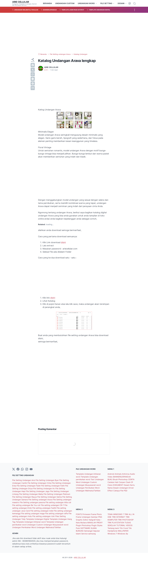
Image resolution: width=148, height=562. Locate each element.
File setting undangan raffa (56, 513)
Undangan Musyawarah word (55, 525)
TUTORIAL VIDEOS (124, 525)
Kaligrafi (92, 520)
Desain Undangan (121, 488)
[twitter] (33, 70)
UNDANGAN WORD (86, 3)
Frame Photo (96, 514)
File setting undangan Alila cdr (58, 502)
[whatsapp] (33, 74)
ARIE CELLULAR (20, 2)
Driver (131, 488)
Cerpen (122, 482)
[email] (33, 88)
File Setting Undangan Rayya (24, 497)
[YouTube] (31, 469)
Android (111, 474)
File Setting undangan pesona (32, 502)
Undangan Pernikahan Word (24, 527)
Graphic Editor (82, 520)
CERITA (131, 479)
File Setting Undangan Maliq (31, 494)
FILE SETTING (106, 3)
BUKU (110, 479)
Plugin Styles (96, 525)
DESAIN (121, 3)
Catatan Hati (113, 482)
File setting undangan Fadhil (44, 508)
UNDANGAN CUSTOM (64, 3)
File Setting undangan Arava (40, 499)
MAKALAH (92, 522)
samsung (92, 534)
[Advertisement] (74, 33)
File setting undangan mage (33, 513)
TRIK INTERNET (119, 517)
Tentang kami (114, 528)
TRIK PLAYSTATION (116, 522)
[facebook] (33, 65)
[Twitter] (13, 469)
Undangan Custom (35, 525)
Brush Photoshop (120, 479)
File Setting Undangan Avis (24, 480)
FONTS (79, 514)
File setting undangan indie (42, 511)
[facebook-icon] (18, 469)
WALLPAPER (123, 531)
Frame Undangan (83, 517)
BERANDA (47, 3)
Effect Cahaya (114, 491)
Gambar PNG (96, 517)
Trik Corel (124, 528)
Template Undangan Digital (38, 519)
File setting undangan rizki (43, 516)
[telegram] (33, 79)
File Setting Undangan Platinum (57, 494)
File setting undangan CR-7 (52, 505)
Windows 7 (112, 534)
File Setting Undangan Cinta (40, 483)
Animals (118, 474)
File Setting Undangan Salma (49, 497)
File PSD (123, 491)
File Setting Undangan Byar (47, 480)
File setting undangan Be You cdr (26, 505)
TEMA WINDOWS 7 (116, 514)
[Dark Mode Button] (129, 3)
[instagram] (26, 469)
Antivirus (126, 474)
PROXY (100, 522)
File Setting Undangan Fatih (53, 486)
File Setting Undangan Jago (38, 491)
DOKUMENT (118, 485)
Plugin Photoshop (83, 525)
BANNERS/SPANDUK (122, 477)
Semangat (88, 531)
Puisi (78, 528)
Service (84, 534)
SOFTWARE (85, 528)
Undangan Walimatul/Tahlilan (48, 527)
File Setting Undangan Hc (44, 488)
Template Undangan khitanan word (31, 522)
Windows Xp (122, 534)
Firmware (86, 514)
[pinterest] (33, 83)
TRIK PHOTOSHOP (126, 520)
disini (63, 242)
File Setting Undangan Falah (29, 486)
